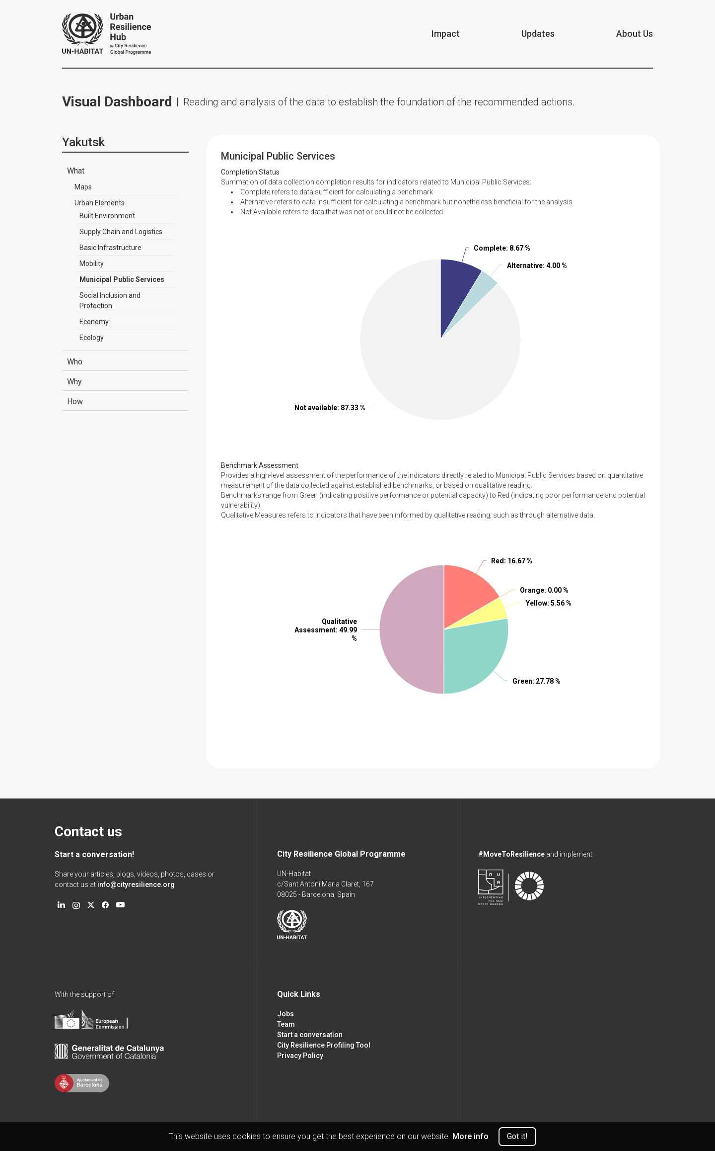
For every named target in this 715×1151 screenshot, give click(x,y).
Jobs (285, 1014)
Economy (94, 322)
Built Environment (107, 216)
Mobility (91, 263)
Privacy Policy (300, 1056)
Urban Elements (99, 203)
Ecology (91, 338)
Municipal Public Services (121, 279)
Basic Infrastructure (110, 248)
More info (470, 1136)
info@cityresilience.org (136, 884)
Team (286, 1024)
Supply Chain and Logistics (120, 232)
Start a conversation (310, 1035)
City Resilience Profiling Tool (323, 1045)
